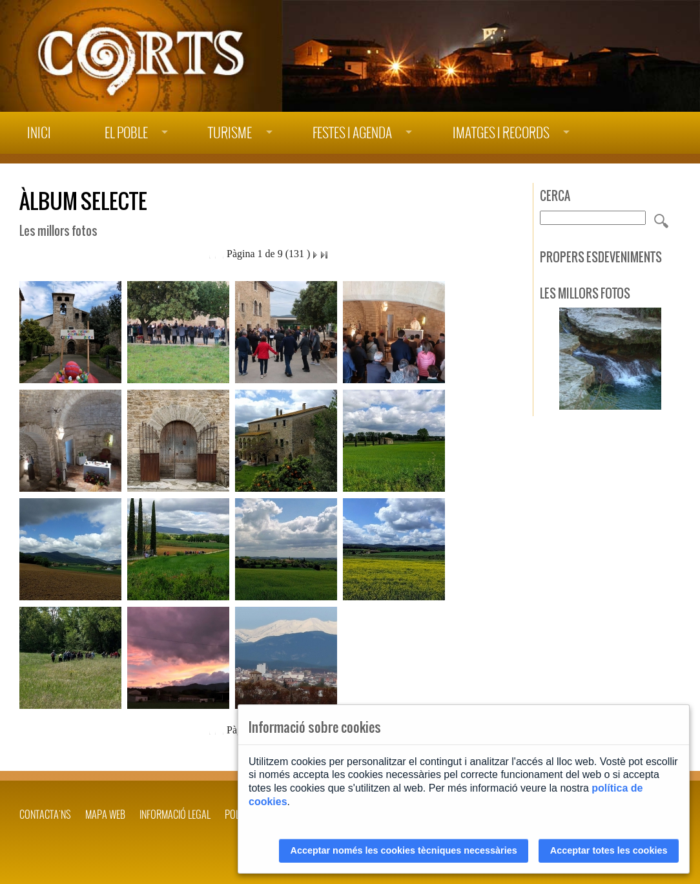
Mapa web (105, 814)
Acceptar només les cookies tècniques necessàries (404, 850)
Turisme (230, 132)
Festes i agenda (352, 132)
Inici (39, 132)
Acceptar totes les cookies (609, 850)
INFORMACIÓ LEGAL (175, 814)
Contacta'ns (45, 814)
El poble (126, 132)
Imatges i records (501, 132)
